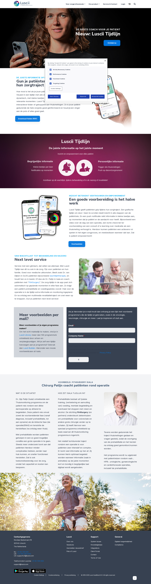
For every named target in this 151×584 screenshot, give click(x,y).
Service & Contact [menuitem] (110, 4)
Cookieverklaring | (56, 575)
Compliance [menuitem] (119, 545)
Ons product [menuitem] (93, 4)
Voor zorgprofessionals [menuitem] (75, 4)
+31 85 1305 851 (23, 552)
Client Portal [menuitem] (95, 552)
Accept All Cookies (98, 96)
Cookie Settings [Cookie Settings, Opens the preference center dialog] (56, 88)
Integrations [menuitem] (95, 548)
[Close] (105, 61)
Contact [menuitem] (93, 555)
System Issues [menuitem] (96, 542)
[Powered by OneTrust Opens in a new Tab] (99, 102)
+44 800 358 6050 (24, 554)
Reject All (83, 96)
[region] (76, 81)
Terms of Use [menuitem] (96, 558)
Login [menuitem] (123, 4)
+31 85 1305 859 (38, 561)
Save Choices (54, 96)
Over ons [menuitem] (70, 542)
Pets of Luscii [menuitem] (71, 552)
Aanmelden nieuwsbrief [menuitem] (75, 548)
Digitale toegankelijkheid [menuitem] (123, 542)
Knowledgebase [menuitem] (96, 545)
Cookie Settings (39, 575)
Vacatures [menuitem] (70, 545)
